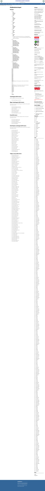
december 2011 (37, 354)
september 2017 (37, 268)
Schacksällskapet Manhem (23, 0)
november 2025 (37, 145)
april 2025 (37, 154)
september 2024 (37, 163)
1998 (12, 86)
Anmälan (37, 18)
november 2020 (37, 220)
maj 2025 (37, 153)
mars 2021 (37, 216)
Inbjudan (39, 12)
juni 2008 (37, 407)
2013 (12, 70)
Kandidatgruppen (15, 48)
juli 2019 (36, 240)
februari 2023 (37, 187)
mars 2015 (37, 305)
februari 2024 (37, 172)
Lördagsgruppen (15, 60)
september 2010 (37, 373)
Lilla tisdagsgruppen (15, 44)
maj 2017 (37, 273)
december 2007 (37, 415)
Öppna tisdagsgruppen (16, 42)
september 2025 (37, 148)
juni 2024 (37, 167)
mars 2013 (37, 335)
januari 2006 (37, 444)
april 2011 (37, 364)
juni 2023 (37, 182)
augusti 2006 (37, 435)
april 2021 (37, 215)
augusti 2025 (37, 149)
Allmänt (36, 117)
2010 (12, 73)
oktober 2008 (37, 402)
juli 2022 (36, 196)
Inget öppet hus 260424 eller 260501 (40, 108)
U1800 (36, 21)
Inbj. (38, 15)
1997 (12, 87)
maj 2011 (37, 363)
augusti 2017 (37, 269)
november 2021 (37, 206)
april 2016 (37, 288)
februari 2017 (37, 277)
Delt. (40, 15)
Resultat (42, 12)
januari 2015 (37, 307)
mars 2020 (37, 230)
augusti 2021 (37, 210)
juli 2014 (36, 315)
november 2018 (37, 250)
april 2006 (37, 440)
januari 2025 (37, 158)
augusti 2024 (37, 164)
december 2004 (37, 459)
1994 (12, 90)
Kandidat (14, 13)
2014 (12, 69)
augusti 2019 (37, 239)
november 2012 (37, 340)
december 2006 (37, 430)
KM (13, 12)
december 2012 (37, 339)
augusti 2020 (37, 224)
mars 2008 (37, 411)
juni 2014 (37, 316)
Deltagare (40, 18)
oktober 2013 (37, 326)
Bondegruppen (15, 41)
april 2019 (37, 244)
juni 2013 (37, 331)
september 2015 (37, 297)
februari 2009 (37, 397)
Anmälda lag (38, 26)
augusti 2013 (37, 329)
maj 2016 (37, 287)
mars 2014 (37, 320)
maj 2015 (37, 302)
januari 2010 (37, 383)
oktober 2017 (37, 267)
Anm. (41, 15)
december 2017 (37, 264)
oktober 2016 (37, 282)
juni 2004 (37, 464)
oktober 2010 (37, 372)
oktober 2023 (37, 177)
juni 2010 (37, 377)
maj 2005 (37, 453)
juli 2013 (36, 330)
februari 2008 (37, 412)
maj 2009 (37, 393)
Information (37, 128)
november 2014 (37, 310)
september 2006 (37, 434)
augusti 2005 (37, 450)
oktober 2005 (37, 448)
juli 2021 (36, 211)
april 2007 (37, 425)
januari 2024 (37, 173)
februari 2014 (37, 321)
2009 (12, 74)
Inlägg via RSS (35, 475)
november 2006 (37, 431)
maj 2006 (37, 439)
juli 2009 (36, 391)
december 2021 (37, 205)
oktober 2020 (37, 221)
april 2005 (37, 454)
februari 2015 (37, 306)
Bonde (14, 32)
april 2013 (37, 334)
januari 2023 (37, 188)
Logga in (35, 474)
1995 (12, 89)
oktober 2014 (37, 311)
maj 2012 (37, 348)
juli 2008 (36, 406)
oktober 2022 (37, 192)
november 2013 (37, 325)
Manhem (37, 133)
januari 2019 (37, 248)
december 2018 (37, 249)
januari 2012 (37, 353)
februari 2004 (37, 469)
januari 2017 (37, 278)
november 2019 (37, 235)
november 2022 (37, 191)
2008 (12, 75)
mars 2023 (37, 186)
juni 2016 (37, 286)
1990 (12, 94)
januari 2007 (37, 429)
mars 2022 (37, 201)
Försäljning (37, 124)
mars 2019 (37, 245)
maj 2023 (37, 183)
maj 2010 (37, 378)
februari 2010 (37, 382)
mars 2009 (37, 396)
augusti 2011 (37, 359)
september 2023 (37, 178)
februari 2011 (37, 367)
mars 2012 (37, 350)
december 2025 (37, 144)
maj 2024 (37, 168)
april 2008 (37, 410)
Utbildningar (35, 54)
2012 (12, 71)
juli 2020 (36, 225)
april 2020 (37, 229)
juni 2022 (37, 197)
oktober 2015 (37, 296)
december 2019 (37, 234)
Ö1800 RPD (39, 21)
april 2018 (37, 259)
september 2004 (37, 463)
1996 (12, 88)
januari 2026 (37, 143)
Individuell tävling (38, 127)
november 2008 (37, 401)
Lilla (13, 15)
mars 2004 (37, 468)
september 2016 (37, 283)
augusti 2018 (37, 254)
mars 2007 (37, 426)
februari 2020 (37, 231)
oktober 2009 (37, 387)
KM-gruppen (14, 40)
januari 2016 (37, 292)
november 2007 (37, 416)
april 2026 (37, 139)
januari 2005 (37, 458)
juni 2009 (37, 392)
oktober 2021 (37, 207)
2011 (12, 72)
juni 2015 (37, 301)
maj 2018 (37, 258)
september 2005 (37, 449)
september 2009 (37, 388)
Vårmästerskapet (41, 103)
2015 (12, 68)
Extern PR (37, 121)
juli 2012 (36, 345)
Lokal (36, 132)
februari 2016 (37, 291)
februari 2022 (37, 202)
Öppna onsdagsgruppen (16, 43)
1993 (12, 91)
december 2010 (37, 369)
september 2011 (37, 358)
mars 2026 (37, 140)
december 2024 (37, 159)
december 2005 (37, 445)
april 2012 (37, 349)
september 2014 (37, 312)
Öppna (14, 14)
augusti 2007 (37, 420)
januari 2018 (37, 263)
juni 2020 (37, 226)
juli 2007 (36, 421)
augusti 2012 (37, 344)
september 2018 (37, 253)
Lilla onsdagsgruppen (16, 45)
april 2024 (37, 169)
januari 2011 (37, 368)
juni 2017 (37, 272)
